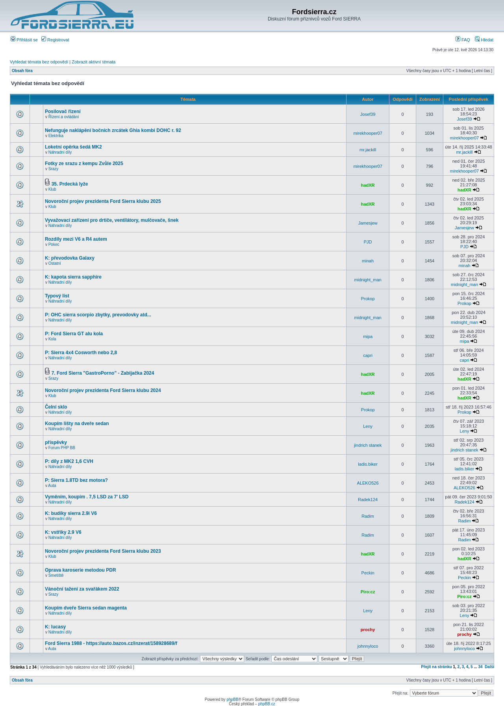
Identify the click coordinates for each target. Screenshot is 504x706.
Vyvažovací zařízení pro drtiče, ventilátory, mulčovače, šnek (111, 220)
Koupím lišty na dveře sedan (77, 423)
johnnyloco (368, 646)
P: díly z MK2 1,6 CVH (69, 461)
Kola (52, 339)
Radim (367, 516)
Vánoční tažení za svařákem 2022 (82, 589)
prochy (368, 629)
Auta (52, 485)
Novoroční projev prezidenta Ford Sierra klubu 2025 (103, 201)
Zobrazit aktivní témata (93, 61)
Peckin (367, 572)
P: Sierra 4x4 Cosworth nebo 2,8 (81, 352)
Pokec (53, 244)
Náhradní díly (60, 152)
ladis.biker (368, 464)
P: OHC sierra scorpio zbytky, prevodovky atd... (98, 315)
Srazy (53, 169)
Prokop (368, 298)
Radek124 (368, 499)
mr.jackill (367, 149)
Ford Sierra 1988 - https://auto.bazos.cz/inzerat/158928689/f (111, 643)
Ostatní (54, 263)
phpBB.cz (266, 704)
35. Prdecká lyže (70, 184)
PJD (368, 242)
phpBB (232, 699)
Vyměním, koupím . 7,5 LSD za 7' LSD (86, 497)
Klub (52, 189)
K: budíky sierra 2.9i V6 (71, 513)
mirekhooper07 (367, 133)
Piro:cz (368, 591)
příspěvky (56, 442)
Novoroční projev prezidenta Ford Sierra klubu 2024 (103, 390)
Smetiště (56, 575)
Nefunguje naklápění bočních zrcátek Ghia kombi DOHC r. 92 (113, 130)
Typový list (57, 296)
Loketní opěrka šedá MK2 (73, 147)
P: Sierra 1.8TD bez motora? (76, 480)
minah (368, 260)
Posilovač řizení (63, 111)
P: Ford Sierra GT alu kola (74, 333)
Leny (367, 426)
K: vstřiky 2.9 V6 (63, 532)
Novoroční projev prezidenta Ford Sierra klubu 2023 (103, 551)
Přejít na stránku (436, 667)
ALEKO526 (368, 483)
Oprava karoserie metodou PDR (80, 570)
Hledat (484, 39)
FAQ (463, 39)
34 (480, 667)
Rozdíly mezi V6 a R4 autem (76, 239)
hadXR (368, 185)
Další (489, 667)
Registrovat (55, 39)
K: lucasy (55, 627)
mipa (367, 336)
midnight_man (368, 279)
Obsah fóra (22, 71)
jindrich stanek (368, 445)
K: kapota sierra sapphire (73, 277)
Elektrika (55, 136)
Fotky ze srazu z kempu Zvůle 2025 (84, 163)
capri (367, 355)
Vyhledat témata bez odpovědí (39, 61)
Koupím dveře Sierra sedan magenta (86, 608)
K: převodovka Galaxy (69, 258)
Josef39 (368, 114)
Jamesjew (368, 223)
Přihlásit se (24, 39)
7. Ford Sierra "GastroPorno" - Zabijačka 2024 (103, 373)
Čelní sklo (56, 407)
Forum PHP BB (61, 448)
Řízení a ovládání (63, 117)
